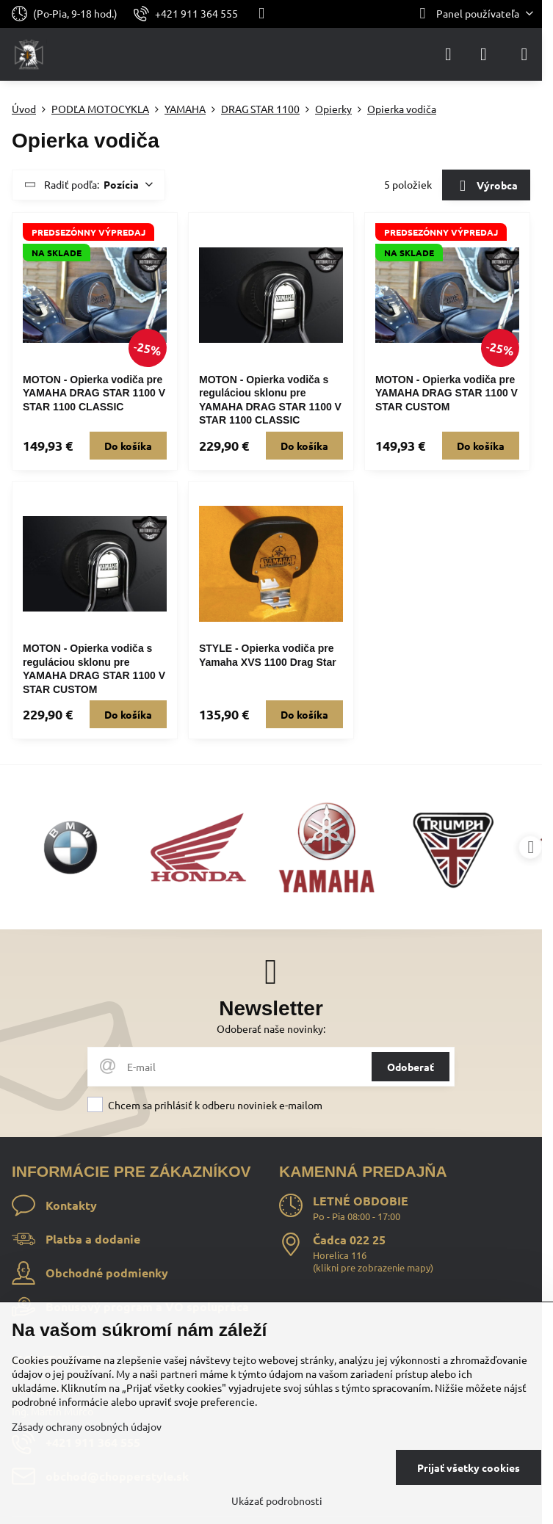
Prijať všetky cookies (468, 1467)
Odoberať (410, 1066)
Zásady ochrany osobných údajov (87, 1426)
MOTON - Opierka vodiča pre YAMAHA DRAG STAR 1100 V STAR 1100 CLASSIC (94, 393)
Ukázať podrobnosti (276, 1500)
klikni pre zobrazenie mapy (373, 1267)
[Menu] (524, 54)
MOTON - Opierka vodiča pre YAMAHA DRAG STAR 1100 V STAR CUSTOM (446, 393)
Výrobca (486, 186)
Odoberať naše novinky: (271, 1028)
